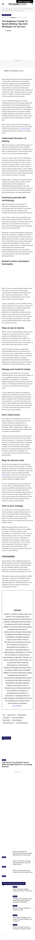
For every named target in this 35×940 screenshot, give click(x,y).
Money (3, 760)
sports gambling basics (8, 723)
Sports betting (6, 720)
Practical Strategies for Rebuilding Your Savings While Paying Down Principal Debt (22, 853)
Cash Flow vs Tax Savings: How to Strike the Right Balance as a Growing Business (17, 764)
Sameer (9, 30)
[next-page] (6, 935)
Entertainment (9, 8)
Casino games (6, 717)
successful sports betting (22, 723)
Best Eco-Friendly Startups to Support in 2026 (22, 909)
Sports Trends (17, 8)
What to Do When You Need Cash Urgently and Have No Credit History (22, 862)
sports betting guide (17, 720)
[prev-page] (3, 935)
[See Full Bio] (22, 706)
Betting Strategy (21, 715)
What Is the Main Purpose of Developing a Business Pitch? (22, 928)
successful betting (24, 129)
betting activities (11, 715)
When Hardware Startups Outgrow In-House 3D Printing (22, 890)
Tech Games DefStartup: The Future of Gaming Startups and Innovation (22, 919)
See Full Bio (16, 706)
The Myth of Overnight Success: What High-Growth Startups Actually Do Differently (23, 900)
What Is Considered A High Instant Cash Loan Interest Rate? (23, 871)
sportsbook (5, 475)
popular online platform (17, 717)
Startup (15, 887)
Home (3, 8)
